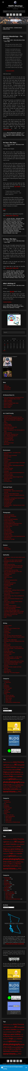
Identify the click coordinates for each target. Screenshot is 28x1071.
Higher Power (8, 223)
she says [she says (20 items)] (13, 786)
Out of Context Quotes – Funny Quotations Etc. (14, 648)
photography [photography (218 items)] (15, 782)
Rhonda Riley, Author (8, 651)
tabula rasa (11, 231)
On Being (6, 587)
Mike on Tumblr (7, 407)
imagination (18, 134)
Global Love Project (8, 577)
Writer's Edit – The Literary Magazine (12, 672)
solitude (7, 277)
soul (4, 230)
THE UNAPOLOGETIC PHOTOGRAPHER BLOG (14, 536)
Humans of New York (8, 520)
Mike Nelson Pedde (20, 144)
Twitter (11, 14)
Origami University (8, 432)
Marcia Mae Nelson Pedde (19, 40)
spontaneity (16, 230)
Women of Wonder (8, 615)
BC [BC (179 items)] (15, 764)
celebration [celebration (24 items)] (22, 767)
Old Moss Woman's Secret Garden (11, 524)
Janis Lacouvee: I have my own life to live (12, 635)
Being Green (8, 682)
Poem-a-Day (6, 649)
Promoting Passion (8, 530)
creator (8, 222)
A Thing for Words (8, 625)
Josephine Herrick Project (9, 522)
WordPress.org (7, 389)
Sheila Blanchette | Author (9, 652)
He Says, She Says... (11, 218)
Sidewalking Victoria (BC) (9, 499)
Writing (22, 218)
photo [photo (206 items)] (5, 782)
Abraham (8, 219)
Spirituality (19, 132)
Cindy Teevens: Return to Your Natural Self (13, 567)
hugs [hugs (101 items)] (11, 776)
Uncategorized (7, 692)
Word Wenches (7, 669)
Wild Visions (6, 444)
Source (6, 230)
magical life (8, 135)
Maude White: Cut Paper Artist (10, 427)
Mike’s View (15, 215)
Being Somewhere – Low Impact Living (12, 452)
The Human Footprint (8, 475)
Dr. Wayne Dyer (14, 222)
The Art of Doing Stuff (8, 437)
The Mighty (6, 604)
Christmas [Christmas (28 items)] (9, 769)
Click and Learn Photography (10, 516)
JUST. (5, 578)
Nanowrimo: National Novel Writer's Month (13, 646)
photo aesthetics (7, 529)
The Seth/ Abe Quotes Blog (10, 608)
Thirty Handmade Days (9, 440)
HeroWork (6, 461)
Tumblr (17, 14)
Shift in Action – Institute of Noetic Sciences (13, 601)
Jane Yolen (6, 634)
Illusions (13, 134)
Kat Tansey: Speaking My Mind (10, 580)
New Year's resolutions (12, 276)
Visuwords (6, 665)
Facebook (7, 14)
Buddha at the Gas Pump (9, 564)
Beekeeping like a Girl (8, 489)
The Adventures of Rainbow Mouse (12, 702)
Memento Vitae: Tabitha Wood (10, 639)
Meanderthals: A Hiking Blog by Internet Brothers (14, 498)
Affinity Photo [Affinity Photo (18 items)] (11, 1027)
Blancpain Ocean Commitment (10, 455)
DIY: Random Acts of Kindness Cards (12, 628)
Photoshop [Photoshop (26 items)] (13, 785)
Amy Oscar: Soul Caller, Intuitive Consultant (13, 560)
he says (16, 274)
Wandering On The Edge (9, 539)
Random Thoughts (8, 688)
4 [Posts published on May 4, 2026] (7, 343)
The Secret (16, 231)
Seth (23, 229)
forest (13, 274)
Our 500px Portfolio (8, 526)
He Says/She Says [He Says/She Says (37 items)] (8, 774)
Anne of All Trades (8, 415)
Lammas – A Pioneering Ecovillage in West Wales (14, 462)
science (20, 229)
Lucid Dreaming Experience (10, 582)
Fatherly (5, 422)
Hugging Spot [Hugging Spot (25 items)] (6, 776)
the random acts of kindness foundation (12, 607)
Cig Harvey (6, 626)
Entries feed (6, 386)
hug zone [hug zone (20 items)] (15, 776)
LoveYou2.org (7, 581)
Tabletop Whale (7, 548)
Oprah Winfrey (14, 226)
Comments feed (7, 387)
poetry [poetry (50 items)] (18, 785)
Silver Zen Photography (9, 532)
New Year (20, 274)
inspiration (14, 223)
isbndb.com (19, 223)
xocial (5, 617)
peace (19, 276)
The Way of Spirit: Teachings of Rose (12, 610)
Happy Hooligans (7, 424)
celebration (16, 272)
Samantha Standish (8, 591)
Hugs (4, 209)
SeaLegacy (6, 471)
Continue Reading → (8, 129)
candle (11, 272)
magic (8, 225)
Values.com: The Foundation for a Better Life (13, 612)
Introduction (6, 685)
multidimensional (6, 226)
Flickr (14, 14)
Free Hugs (7, 689)
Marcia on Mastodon (8, 404)
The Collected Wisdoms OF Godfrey (11, 658)
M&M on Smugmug (8, 401)
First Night (9, 274)
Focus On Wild (7, 517)
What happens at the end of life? (11, 614)
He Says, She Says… (10, 142)
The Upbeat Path (7, 503)
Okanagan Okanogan (8, 468)
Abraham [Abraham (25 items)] (5, 762)
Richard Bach (18, 135)
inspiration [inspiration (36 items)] (19, 776)
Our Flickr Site (7, 527)
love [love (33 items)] (17, 779)
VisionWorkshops (7, 537)
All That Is (18, 219)
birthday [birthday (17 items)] (4, 767)
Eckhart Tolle (16, 273)
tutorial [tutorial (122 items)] (6, 792)
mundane (13, 135)
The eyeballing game (8, 438)
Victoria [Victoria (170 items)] (12, 791)
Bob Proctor (9, 306)
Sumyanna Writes (7, 533)
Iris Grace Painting (8, 425)
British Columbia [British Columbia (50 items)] (11, 767)
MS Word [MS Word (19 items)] (20, 779)
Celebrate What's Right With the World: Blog (13, 565)
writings (16, 277)
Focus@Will (6, 575)
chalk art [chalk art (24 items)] (5, 769)
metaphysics (12, 225)
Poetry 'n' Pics (8, 699)
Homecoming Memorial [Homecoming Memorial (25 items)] (18, 774)
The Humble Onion (8, 502)
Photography (6, 686)
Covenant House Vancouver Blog (11, 570)
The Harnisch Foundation (9, 602)
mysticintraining (7, 585)
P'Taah (18, 226)
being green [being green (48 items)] (21, 765)
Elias (18, 222)
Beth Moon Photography (9, 514)
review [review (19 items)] (7, 863)
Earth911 (6, 458)
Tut (15, 307)
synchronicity (6, 231)
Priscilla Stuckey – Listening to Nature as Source (14, 590)
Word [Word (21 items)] (17, 791)
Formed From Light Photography (11, 519)
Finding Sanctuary (8, 574)
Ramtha (4, 229)
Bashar (4, 306)
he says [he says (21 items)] (21, 772)
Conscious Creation (10, 70)
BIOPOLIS (6, 454)
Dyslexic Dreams (7, 629)
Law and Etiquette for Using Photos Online (13, 523)
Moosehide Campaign (8, 584)
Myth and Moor (7, 645)
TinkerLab (6, 441)
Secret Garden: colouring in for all (11, 434)
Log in (5, 384)
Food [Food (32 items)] (15, 769)
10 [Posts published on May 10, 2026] (4, 344)
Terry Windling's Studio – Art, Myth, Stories (13, 657)
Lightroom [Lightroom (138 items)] (12, 779)
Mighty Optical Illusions (9, 428)
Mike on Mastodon (8, 406)
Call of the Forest (7, 456)
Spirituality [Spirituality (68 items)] (6, 789)
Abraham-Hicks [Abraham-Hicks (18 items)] (10, 762)
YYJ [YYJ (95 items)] (19, 792)
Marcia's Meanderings (11, 132)
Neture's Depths (7, 464)
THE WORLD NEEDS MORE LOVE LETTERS (14, 611)
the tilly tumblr (7, 659)
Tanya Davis (6, 655)
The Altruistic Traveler (8, 500)
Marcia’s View (9, 215)
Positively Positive (8, 588)
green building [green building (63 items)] (15, 772)
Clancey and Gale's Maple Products (11, 493)
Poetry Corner (8, 701)
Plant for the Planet (8, 469)
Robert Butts (15, 229)
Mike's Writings (19, 225)
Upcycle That (7, 479)
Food (5, 683)
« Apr (4, 350)
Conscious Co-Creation (11, 221)
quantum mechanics (17, 227)
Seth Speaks (17, 186)
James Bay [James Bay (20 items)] (5, 779)
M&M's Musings (15, 6)
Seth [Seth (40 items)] (10, 787)
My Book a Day (7, 644)
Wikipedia (9, 233)
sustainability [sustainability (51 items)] (14, 789)
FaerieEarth (6, 631)
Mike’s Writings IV (9, 283)
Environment (6, 681)
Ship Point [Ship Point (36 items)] (18, 787)
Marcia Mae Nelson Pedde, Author (11, 403)
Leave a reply (7, 41)
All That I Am (13, 219)
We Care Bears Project (9, 442)
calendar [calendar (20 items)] (17, 767)
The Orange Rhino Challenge (10, 605)
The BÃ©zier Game (8, 534)
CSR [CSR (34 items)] (13, 769)
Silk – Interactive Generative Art (10, 435)
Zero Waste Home (8, 481)
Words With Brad (7, 671)
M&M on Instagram (8, 400)
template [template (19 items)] (20, 789)
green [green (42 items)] (8, 772)
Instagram (20, 14)
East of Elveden (7, 459)
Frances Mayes (7, 632)
